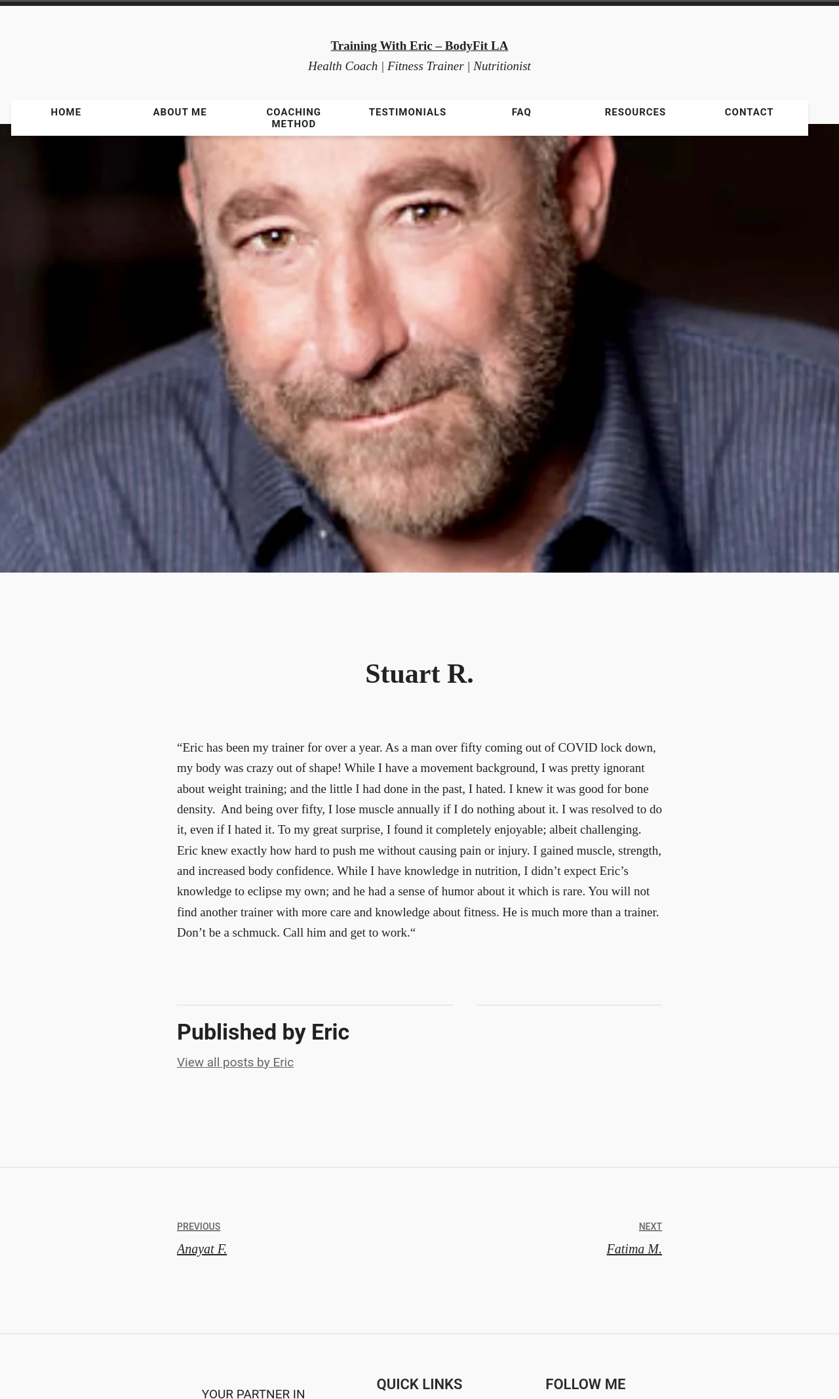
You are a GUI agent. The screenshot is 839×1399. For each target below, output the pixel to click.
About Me (180, 112)
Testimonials (408, 112)
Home (66, 112)
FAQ (522, 112)
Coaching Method (294, 118)
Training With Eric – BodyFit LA (420, 45)
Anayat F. (298, 1235)
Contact (749, 112)
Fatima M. (541, 1235)
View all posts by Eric (235, 1062)
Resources (636, 112)
